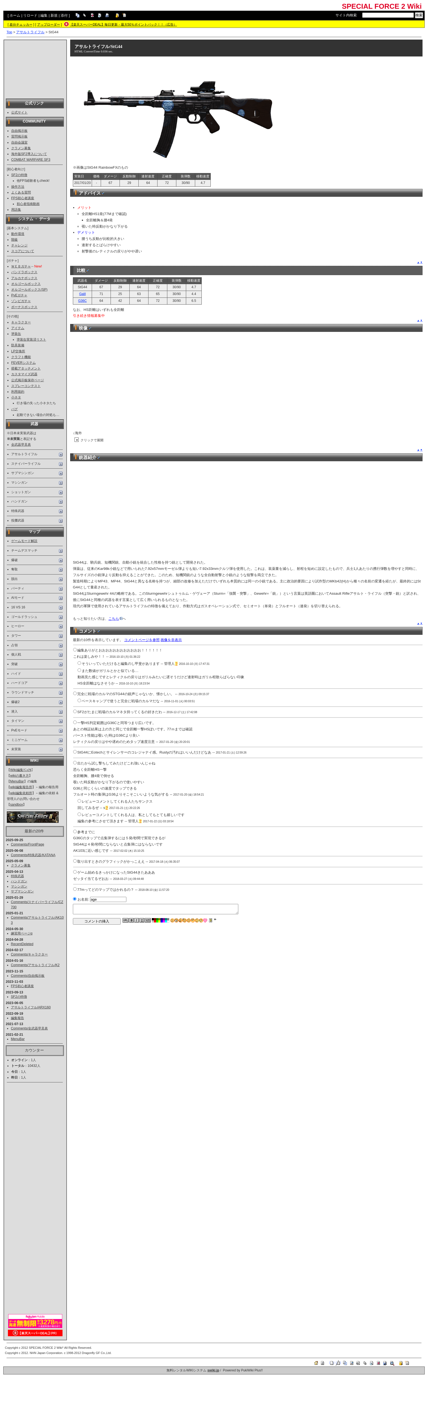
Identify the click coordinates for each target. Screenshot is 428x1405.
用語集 (16, 210)
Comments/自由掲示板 (28, 976)
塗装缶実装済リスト (31, 339)
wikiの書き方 (19, 776)
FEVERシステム (23, 363)
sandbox (16, 804)
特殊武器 (17, 876)
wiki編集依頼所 (21, 793)
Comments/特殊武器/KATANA (33, 855)
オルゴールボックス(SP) (29, 289)
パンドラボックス (24, 272)
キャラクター (21, 322)
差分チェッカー (21, 24)
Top (9, 32)
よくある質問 (21, 192)
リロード (30, 15)
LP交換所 (18, 351)
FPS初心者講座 (22, 198)
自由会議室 (19, 142)
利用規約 (17, 392)
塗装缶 (16, 334)
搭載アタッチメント (26, 368)
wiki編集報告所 (21, 787)
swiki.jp (213, 1370)
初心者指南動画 (28, 204)
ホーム (15, 15)
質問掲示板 (19, 136)
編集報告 (17, 1018)
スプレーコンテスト (26, 386)
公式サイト (19, 112)
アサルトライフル (30, 32)
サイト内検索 (346, 15)
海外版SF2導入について (29, 154)
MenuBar (17, 781)
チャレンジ (19, 245)
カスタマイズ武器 (24, 374)
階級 (14, 240)
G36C (82, 301)
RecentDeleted (22, 944)
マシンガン (19, 886)
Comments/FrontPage (27, 844)
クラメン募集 (21, 148)
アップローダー (48, 24)
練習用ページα (21, 933)
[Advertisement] (35, 68)
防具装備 (17, 345)
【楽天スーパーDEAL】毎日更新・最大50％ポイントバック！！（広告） (123, 24)
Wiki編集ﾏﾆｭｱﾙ (20, 770)
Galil (82, 294)
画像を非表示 (171, 640)
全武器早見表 (21, 444)
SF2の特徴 (19, 175)
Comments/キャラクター (29, 954)
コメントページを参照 (142, 640)
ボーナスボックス (24, 307)
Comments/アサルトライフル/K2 (35, 965)
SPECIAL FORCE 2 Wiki (382, 6)
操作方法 (17, 187)
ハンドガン (19, 881)
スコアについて (22, 251)
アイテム (17, 328)
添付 (64, 15)
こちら (115, 619)
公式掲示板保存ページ (27, 380)
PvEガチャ (19, 295)
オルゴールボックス (26, 284)
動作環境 (17, 234)
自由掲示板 (19, 131)
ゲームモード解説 (24, 541)
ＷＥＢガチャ (21, 266)
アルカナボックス (24, 278)
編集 (43, 15)
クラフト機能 (21, 357)
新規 (54, 15)
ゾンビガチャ (21, 301)
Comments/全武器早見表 (29, 1028)
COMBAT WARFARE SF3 (30, 160)
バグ (14, 409)
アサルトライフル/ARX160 (31, 1007)
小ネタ (16, 397)
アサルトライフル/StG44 (98, 46)
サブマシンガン (22, 891)
